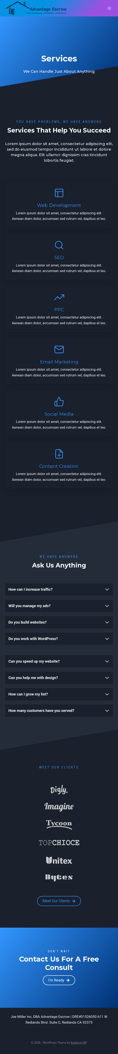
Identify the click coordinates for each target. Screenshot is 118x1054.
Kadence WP (79, 1042)
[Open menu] (109, 8)
